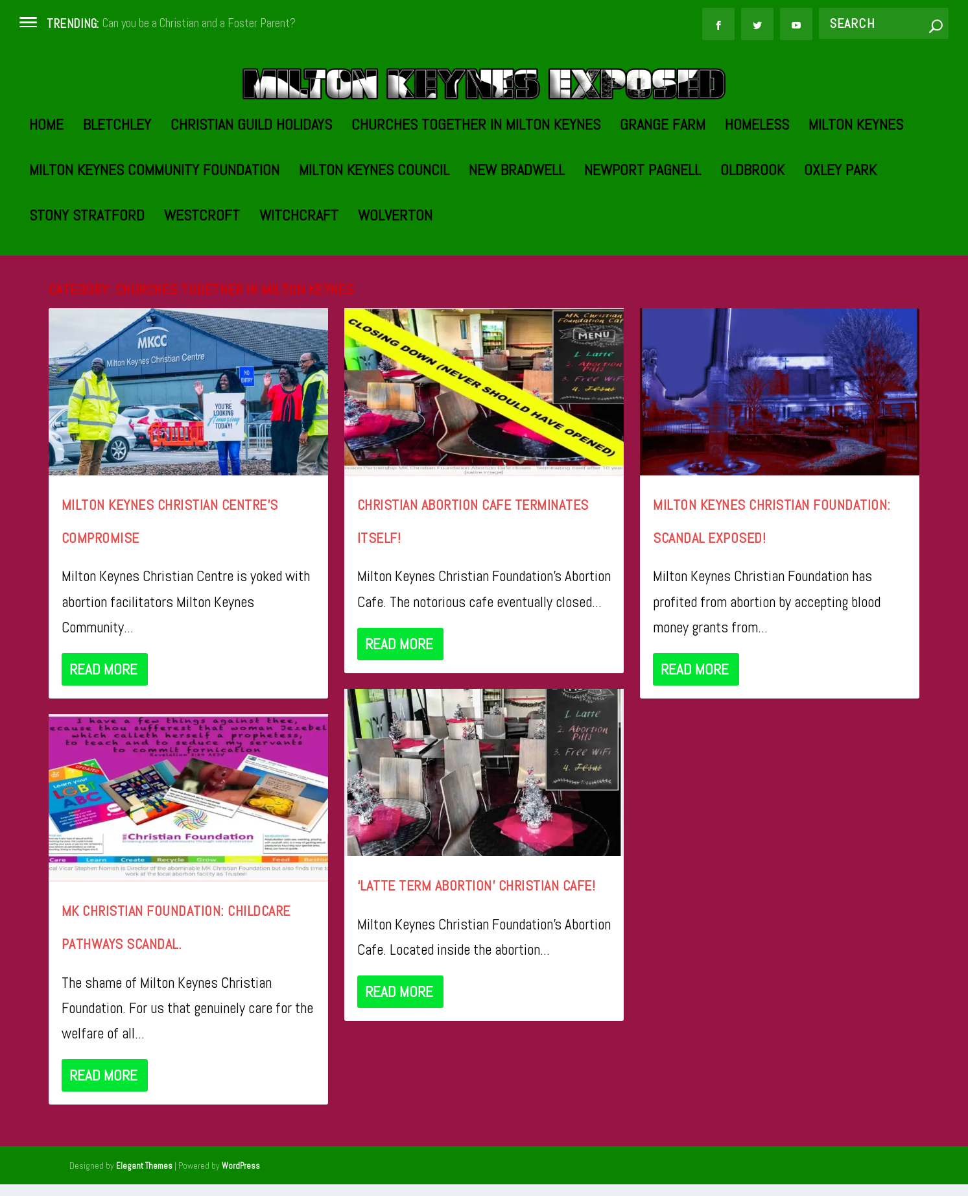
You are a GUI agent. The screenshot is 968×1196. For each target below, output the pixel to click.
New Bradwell (517, 233)
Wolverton (395, 279)
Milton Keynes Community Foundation (154, 233)
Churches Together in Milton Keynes (475, 188)
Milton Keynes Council (374, 233)
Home (46, 188)
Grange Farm (662, 188)
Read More (103, 731)
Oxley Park (840, 233)
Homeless (757, 188)
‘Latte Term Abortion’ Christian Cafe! (476, 947)
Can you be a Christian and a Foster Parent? (199, 23)
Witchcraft (298, 279)
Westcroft (202, 279)
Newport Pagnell (642, 233)
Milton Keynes (856, 188)
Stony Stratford (87, 279)
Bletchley (117, 188)
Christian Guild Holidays (251, 188)
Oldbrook (752, 233)
